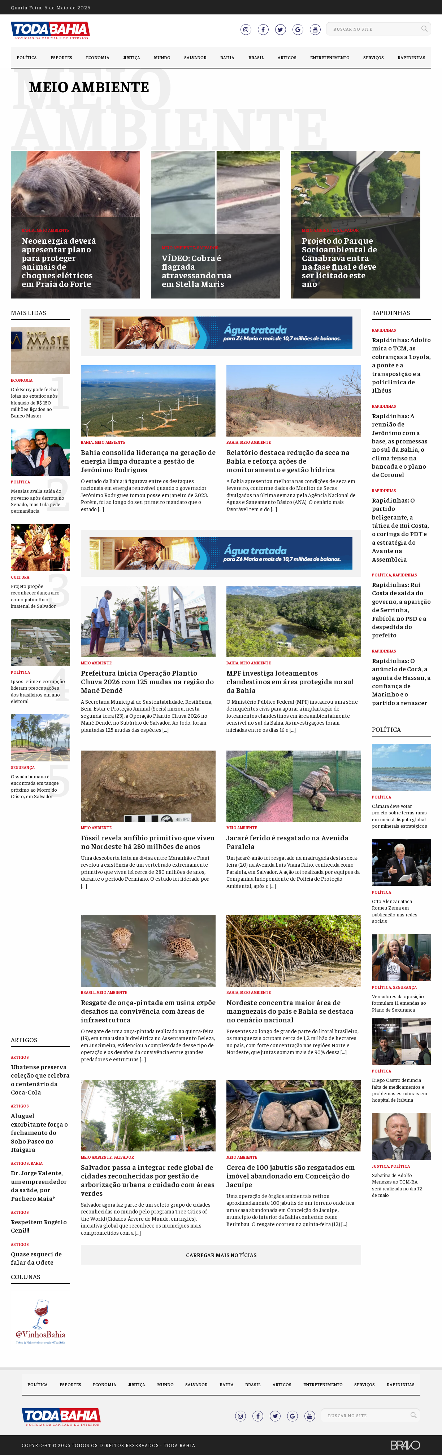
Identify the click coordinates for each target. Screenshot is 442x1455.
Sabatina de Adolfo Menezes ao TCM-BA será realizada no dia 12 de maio (397, 1185)
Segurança (23, 767)
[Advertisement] (40, 917)
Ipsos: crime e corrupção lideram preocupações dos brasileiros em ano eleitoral (38, 691)
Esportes (61, 57)
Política (27, 57)
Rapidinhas (411, 57)
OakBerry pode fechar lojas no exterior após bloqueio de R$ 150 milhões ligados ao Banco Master (34, 402)
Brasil (256, 57)
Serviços (373, 57)
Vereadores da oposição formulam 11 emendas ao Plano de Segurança (399, 1002)
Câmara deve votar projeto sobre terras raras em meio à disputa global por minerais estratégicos (399, 815)
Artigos (287, 57)
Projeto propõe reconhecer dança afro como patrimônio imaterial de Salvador (35, 596)
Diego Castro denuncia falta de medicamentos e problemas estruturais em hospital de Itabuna (399, 1089)
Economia (97, 57)
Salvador (195, 57)
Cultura (20, 577)
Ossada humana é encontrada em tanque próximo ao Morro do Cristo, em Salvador (35, 786)
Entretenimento (330, 57)
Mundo (162, 57)
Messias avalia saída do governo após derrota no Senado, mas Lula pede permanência (37, 500)
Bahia (227, 57)
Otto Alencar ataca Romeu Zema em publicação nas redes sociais (394, 911)
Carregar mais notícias (221, 1254)
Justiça (131, 57)
